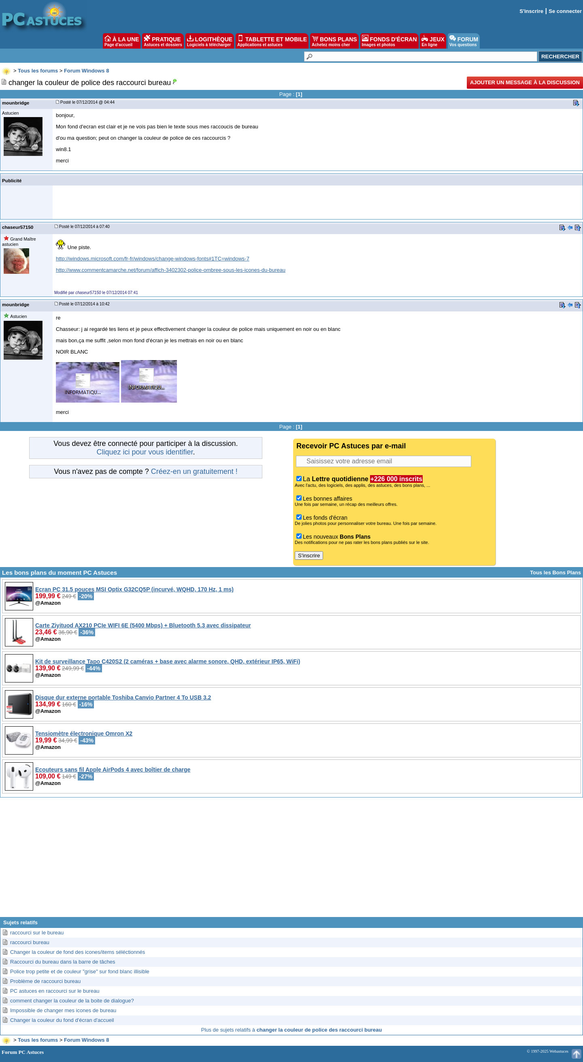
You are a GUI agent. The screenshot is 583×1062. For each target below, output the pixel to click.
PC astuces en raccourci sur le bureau (54, 991)
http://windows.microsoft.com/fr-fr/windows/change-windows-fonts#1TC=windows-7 (152, 259)
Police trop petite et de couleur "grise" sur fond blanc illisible (79, 971)
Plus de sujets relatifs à (291, 1030)
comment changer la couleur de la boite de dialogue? (72, 1001)
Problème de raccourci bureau (45, 981)
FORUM (463, 41)
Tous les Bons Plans (555, 572)
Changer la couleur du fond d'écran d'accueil (62, 1020)
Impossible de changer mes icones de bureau (63, 1010)
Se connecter (565, 11)
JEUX (432, 41)
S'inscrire (531, 11)
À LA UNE (121, 41)
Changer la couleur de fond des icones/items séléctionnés (77, 952)
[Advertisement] (291, 860)
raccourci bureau (29, 942)
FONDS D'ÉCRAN (389, 41)
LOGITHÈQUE (209, 41)
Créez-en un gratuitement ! (194, 471)
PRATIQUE (163, 41)
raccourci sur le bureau (37, 933)
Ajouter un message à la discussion (525, 82)
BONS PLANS (334, 41)
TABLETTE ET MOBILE (272, 41)
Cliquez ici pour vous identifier (144, 452)
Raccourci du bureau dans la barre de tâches (62, 962)
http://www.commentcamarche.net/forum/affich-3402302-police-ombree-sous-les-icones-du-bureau (170, 270)
